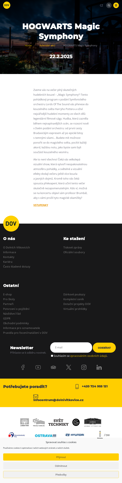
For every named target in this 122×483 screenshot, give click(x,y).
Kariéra (7, 262)
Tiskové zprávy (72, 247)
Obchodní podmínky (16, 323)
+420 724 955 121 (91, 386)
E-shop (7, 294)
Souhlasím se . (81, 355)
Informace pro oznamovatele (21, 328)
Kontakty (8, 257)
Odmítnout (61, 465)
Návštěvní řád (12, 313)
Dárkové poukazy (74, 294)
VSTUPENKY (40, 205)
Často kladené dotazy (16, 266)
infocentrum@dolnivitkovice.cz (58, 398)
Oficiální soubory (74, 252)
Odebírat (104, 347)
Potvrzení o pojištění (16, 309)
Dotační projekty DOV (77, 304)
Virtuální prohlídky (75, 309)
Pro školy (9, 299)
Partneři (8, 304)
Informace (9, 252)
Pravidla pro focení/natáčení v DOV (25, 333)
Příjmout (61, 457)
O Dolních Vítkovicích (16, 247)
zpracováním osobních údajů (88, 356)
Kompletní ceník (73, 299)
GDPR (6, 318)
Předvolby (61, 474)
